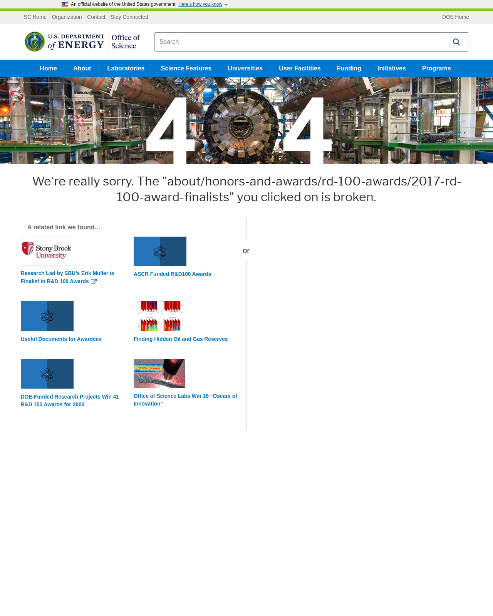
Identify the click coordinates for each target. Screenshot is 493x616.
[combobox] (300, 42)
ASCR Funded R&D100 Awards (172, 274)
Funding (349, 68)
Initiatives (391, 68)
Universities (245, 68)
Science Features (186, 68)
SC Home (35, 17)
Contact (96, 17)
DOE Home (455, 17)
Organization (67, 17)
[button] (456, 42)
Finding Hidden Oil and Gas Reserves (181, 339)
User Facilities (300, 68)
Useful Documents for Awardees (61, 339)
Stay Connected (129, 17)
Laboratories (125, 68)
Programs (436, 68)
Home (48, 68)
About (82, 68)
